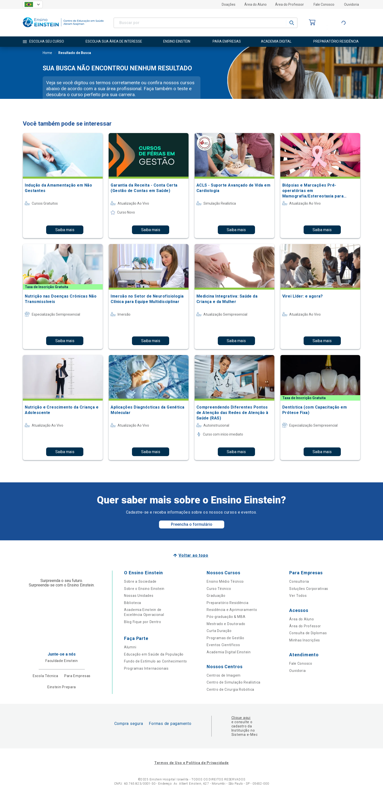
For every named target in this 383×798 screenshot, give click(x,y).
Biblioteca (132, 603)
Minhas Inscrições (304, 640)
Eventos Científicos (223, 645)
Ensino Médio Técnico (225, 581)
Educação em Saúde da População (154, 654)
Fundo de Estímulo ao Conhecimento (155, 661)
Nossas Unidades (139, 596)
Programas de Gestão (225, 638)
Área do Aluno (255, 4)
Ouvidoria (351, 4)
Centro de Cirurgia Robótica (230, 689)
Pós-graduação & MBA (226, 617)
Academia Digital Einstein (229, 652)
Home (47, 53)
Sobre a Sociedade (140, 581)
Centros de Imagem (224, 675)
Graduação (216, 596)
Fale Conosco (324, 4)
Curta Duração (219, 631)
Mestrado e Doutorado (226, 624)
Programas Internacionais (146, 668)
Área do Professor (289, 4)
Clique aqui (241, 718)
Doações (228, 4)
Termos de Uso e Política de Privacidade (191, 763)
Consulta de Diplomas (308, 633)
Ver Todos (298, 596)
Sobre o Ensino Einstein (144, 589)
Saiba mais (64, 229)
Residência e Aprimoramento (232, 610)
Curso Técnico (219, 589)
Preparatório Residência (227, 603)
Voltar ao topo (193, 555)
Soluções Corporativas (308, 589)
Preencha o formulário (191, 524)
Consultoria (299, 581)
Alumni (130, 647)
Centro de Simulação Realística (233, 682)
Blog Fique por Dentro (142, 622)
